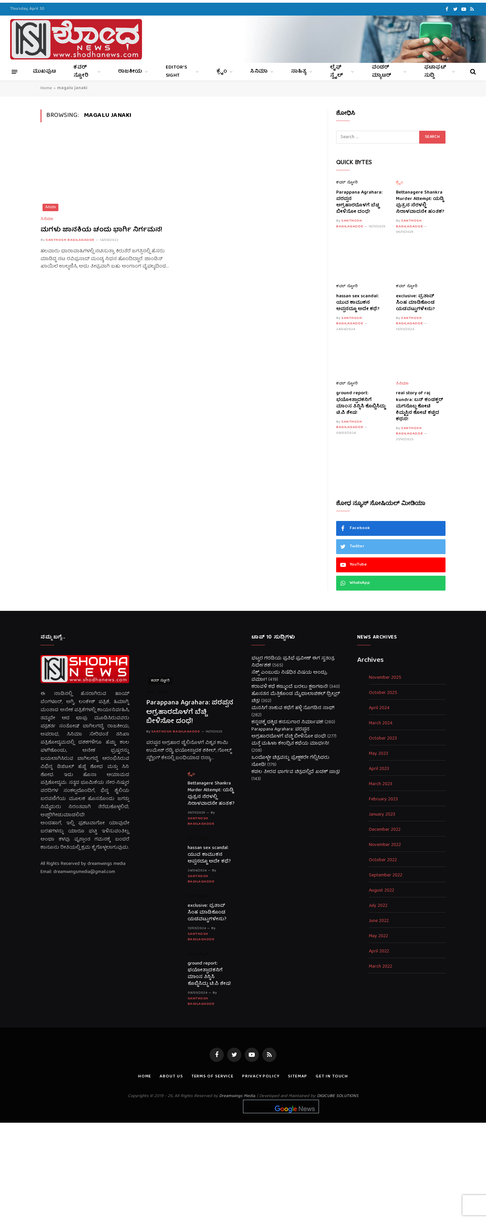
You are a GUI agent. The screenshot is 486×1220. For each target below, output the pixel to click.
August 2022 (381, 890)
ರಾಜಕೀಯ (130, 71)
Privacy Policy (260, 1076)
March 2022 (380, 966)
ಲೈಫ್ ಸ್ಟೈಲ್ (336, 71)
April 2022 (379, 951)
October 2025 (383, 693)
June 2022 (379, 921)
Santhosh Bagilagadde (70, 240)
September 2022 (385, 875)
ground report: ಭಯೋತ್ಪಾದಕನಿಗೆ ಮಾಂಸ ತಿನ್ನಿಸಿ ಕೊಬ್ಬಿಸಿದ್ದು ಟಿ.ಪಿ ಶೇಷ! (360, 403)
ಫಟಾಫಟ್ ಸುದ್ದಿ (435, 71)
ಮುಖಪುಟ (44, 71)
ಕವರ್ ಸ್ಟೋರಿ (81, 71)
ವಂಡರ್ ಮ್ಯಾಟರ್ (382, 71)
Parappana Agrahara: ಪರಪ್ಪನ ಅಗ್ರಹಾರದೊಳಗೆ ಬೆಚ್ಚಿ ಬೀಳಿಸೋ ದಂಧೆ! (359, 202)
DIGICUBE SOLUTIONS (337, 1096)
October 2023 (383, 738)
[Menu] (15, 71)
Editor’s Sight (176, 71)
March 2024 (381, 723)
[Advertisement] (243, 1170)
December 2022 (385, 829)
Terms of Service (212, 1076)
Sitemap (297, 1076)
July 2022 (378, 906)
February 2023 (383, 799)
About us (171, 1076)
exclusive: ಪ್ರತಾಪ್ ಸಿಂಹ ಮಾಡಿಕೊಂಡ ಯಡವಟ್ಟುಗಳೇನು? (415, 303)
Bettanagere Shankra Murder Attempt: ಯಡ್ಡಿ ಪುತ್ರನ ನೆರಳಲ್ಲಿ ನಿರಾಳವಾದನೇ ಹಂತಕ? (420, 202)
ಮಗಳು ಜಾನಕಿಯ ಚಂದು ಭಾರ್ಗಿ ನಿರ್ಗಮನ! (101, 229)
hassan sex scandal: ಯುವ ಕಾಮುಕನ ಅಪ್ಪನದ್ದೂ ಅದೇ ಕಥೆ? (357, 303)
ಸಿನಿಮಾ (259, 71)
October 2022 (383, 860)
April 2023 (379, 769)
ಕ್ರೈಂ (222, 71)
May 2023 (378, 753)
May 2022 (378, 936)
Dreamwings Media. (237, 1096)
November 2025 (385, 677)
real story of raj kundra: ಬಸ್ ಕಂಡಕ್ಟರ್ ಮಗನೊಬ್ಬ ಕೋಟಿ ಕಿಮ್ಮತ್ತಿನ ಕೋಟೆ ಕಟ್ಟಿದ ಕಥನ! (419, 406)
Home (46, 88)
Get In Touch (332, 1076)
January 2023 (382, 814)
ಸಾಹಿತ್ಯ (298, 71)
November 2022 (385, 845)
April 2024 (379, 708)
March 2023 (380, 784)
